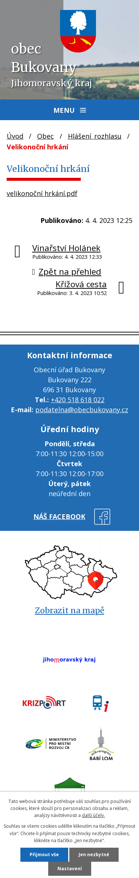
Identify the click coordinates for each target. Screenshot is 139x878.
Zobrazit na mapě (69, 611)
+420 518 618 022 (78, 399)
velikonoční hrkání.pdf (42, 193)
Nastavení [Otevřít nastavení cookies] (69, 868)
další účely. (93, 815)
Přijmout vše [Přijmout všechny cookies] (44, 854)
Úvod (15, 136)
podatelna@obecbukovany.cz (81, 409)
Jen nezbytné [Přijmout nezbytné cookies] (94, 854)
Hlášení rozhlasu (95, 136)
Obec (45, 136)
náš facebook (59, 516)
